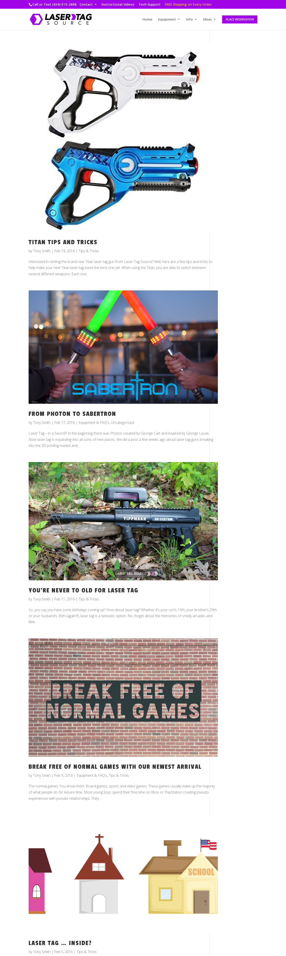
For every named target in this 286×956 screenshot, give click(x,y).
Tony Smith (41, 230)
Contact (86, 4)
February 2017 (228, 428)
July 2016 (223, 483)
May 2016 (224, 491)
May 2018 (224, 318)
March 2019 (226, 240)
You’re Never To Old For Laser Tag (83, 544)
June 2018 (224, 310)
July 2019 (223, 208)
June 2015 (224, 578)
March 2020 (226, 177)
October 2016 (227, 460)
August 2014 (226, 633)
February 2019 (228, 248)
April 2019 (224, 232)
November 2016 (229, 452)
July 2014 (223, 640)
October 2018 (227, 279)
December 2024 (229, 138)
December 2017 (229, 358)
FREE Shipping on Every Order (188, 4)
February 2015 (228, 609)
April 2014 (224, 648)
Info (189, 19)
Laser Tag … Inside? (60, 877)
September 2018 (229, 287)
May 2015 (224, 585)
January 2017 (226, 436)
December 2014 (229, 617)
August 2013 (226, 680)
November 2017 (229, 366)
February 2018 (228, 342)
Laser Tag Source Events (236, 755)
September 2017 (229, 381)
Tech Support (149, 4)
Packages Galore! (230, 118)
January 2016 (226, 523)
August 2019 (226, 201)
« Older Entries (40, 928)
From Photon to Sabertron (72, 380)
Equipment (167, 19)
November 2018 (229, 271)
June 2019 (224, 216)
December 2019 (229, 193)
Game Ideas (226, 747)
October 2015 (227, 546)
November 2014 (229, 625)
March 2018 (226, 334)
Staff (220, 762)
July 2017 (223, 397)
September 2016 (229, 468)
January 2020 (226, 185)
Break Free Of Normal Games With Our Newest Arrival (102, 711)
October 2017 (227, 373)
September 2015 (229, 554)
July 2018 (223, 303)
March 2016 (226, 507)
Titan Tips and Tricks (63, 221)
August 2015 (226, 562)
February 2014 (228, 664)
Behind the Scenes (231, 723)
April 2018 (224, 326)
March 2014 (226, 656)
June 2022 (224, 161)
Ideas (207, 19)
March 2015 (226, 601)
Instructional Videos (117, 4)
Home (147, 19)
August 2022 (226, 146)
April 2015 (224, 593)
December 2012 (229, 703)
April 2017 (224, 413)
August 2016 (226, 475)
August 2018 (226, 295)
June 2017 (224, 405)
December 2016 (229, 444)
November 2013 (229, 672)
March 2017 (226, 421)
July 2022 (223, 154)
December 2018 (229, 263)
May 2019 (224, 224)
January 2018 (226, 350)
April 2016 (224, 499)
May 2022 (224, 169)
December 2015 (229, 531)
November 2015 (229, 538)
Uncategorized (122, 389)
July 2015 (223, 570)
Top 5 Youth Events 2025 (236, 68)
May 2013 (224, 687)
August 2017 (226, 389)
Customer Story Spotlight (236, 731)
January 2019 (226, 256)
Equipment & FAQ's (94, 389)
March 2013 (226, 695)
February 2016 (228, 515)
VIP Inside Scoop (229, 786)
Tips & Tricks (89, 230)
